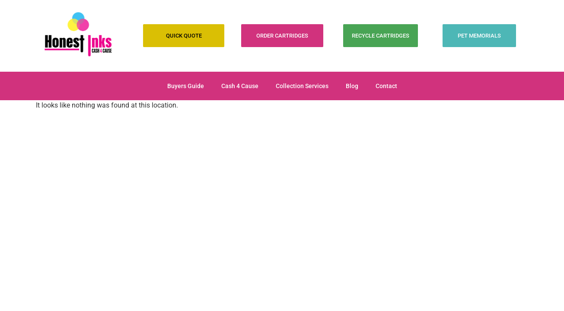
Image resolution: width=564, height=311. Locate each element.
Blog (352, 86)
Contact (386, 86)
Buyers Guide (185, 86)
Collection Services (302, 86)
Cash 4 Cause (239, 86)
